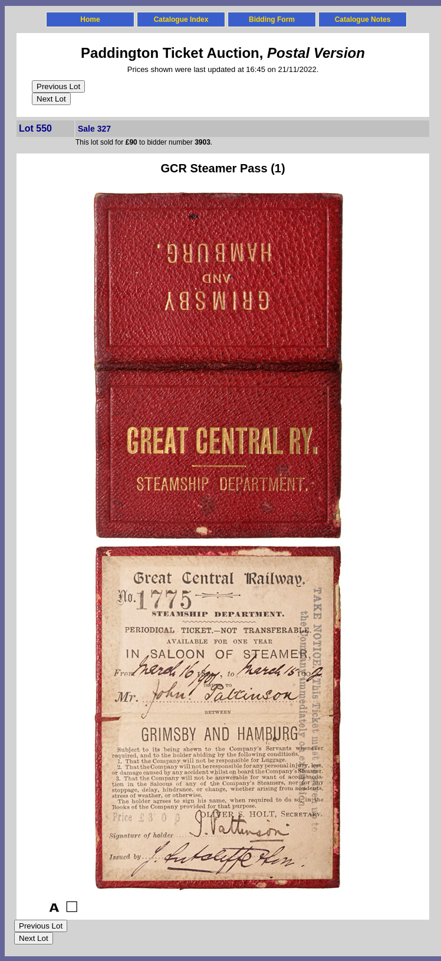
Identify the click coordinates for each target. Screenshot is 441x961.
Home (90, 19)
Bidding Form (272, 19)
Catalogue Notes (363, 19)
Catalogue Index (181, 19)
